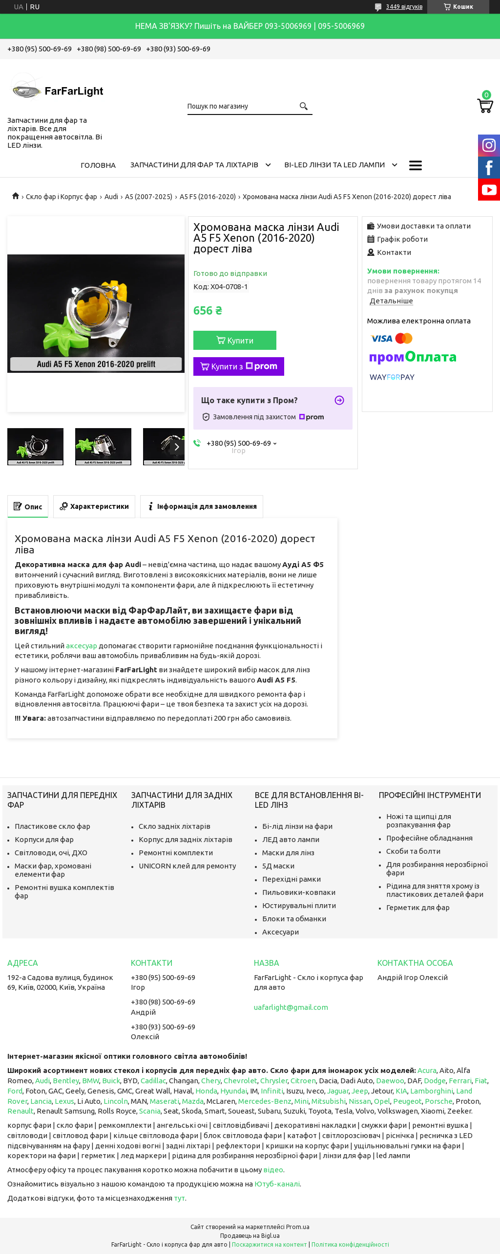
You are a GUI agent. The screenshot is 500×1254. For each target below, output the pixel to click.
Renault (20, 1111)
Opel (382, 1101)
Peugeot (407, 1101)
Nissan (360, 1101)
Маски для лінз (288, 852)
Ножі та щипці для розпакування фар (418, 820)
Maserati (164, 1101)
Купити (240, 340)
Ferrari (460, 1080)
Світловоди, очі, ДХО (51, 852)
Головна (98, 165)
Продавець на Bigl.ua (250, 1235)
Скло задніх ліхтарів (174, 826)
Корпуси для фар (44, 839)
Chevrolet (240, 1080)
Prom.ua (298, 1227)
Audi (111, 197)
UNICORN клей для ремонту (187, 866)
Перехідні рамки (291, 879)
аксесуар (81, 645)
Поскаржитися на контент (269, 1244)
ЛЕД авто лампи (290, 839)
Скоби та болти (413, 851)
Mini (301, 1101)
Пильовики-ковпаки (298, 892)
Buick (111, 1080)
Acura (427, 1070)
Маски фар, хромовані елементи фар (53, 870)
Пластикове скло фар (52, 826)
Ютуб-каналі (277, 1184)
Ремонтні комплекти (176, 852)
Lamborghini (431, 1091)
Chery (211, 1080)
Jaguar (338, 1091)
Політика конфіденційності (350, 1244)
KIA (401, 1091)
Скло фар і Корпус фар (61, 197)
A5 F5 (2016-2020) (208, 197)
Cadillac (153, 1080)
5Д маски (278, 866)
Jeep (360, 1091)
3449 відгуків (404, 6)
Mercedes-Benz (265, 1101)
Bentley (66, 1080)
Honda (206, 1091)
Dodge (435, 1080)
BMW (90, 1080)
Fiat (481, 1080)
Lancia (41, 1101)
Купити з (244, 366)
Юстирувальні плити (299, 905)
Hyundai (233, 1091)
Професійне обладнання (429, 838)
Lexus (64, 1101)
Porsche (439, 1101)
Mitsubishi (329, 1101)
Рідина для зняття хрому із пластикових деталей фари (434, 890)
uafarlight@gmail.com (291, 1007)
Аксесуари (280, 932)
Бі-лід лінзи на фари (297, 826)
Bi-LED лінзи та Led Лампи (334, 164)
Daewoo (390, 1080)
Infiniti (272, 1091)
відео (273, 1169)
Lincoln (116, 1101)
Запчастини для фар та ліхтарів (194, 164)
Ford (14, 1091)
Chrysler (274, 1080)
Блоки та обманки (294, 918)
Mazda (193, 1101)
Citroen (303, 1080)
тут (179, 1198)
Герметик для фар (418, 907)
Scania (150, 1111)
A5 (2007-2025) (148, 197)
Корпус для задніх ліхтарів (185, 839)
